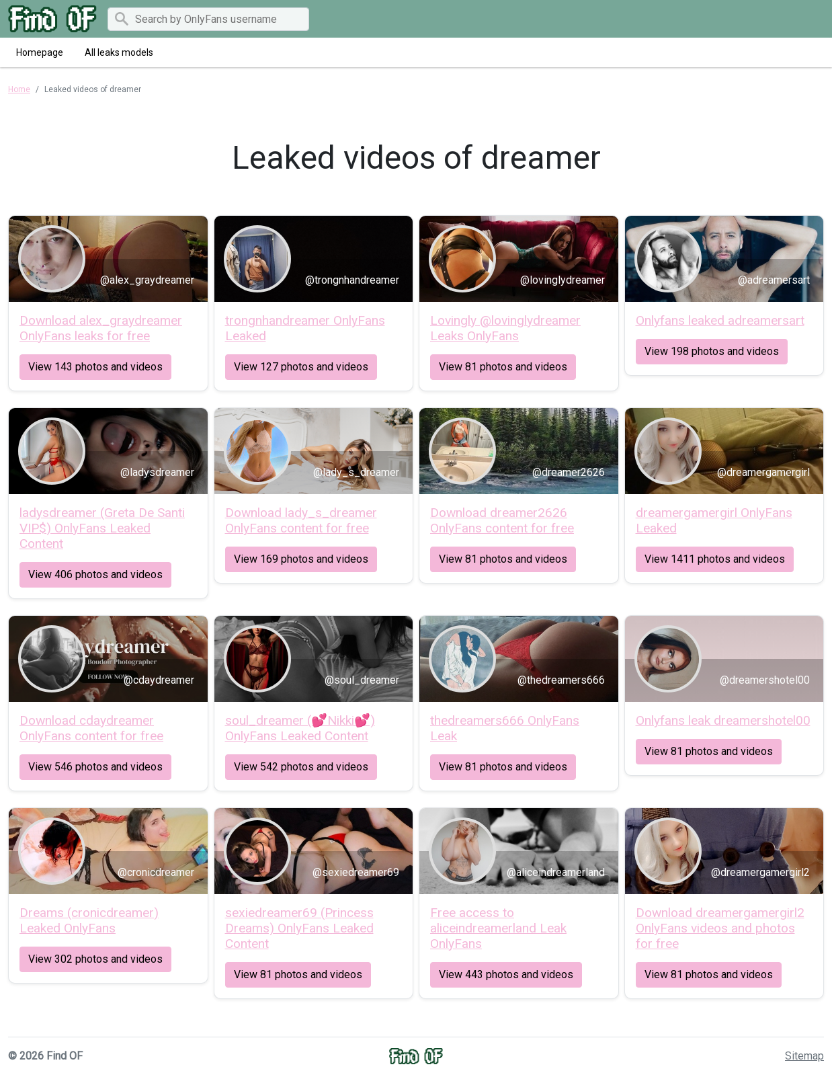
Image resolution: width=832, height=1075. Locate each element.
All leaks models (119, 52)
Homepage (39, 52)
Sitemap (804, 1055)
